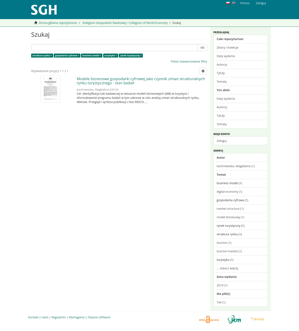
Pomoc (245, 3)
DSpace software (99, 317)
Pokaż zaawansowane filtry (189, 61)
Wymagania (77, 317)
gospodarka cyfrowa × (67, 55)
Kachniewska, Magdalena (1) (236, 166)
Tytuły (221, 73)
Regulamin (58, 317)
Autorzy (222, 64)
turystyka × (110, 55)
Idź (202, 47)
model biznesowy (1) (230, 217)
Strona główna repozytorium (58, 23)
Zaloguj (222, 141)
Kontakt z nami (38, 317)
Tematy (222, 81)
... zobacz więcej (227, 268)
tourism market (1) (229, 251)
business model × (91, 55)
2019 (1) (222, 285)
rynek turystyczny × (131, 55)
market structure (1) (230, 209)
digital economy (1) (229, 192)
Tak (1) (221, 302)
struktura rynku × (42, 55)
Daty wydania (226, 56)
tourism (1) (224, 243)
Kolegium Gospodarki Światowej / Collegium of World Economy (125, 23)
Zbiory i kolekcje (228, 47)
